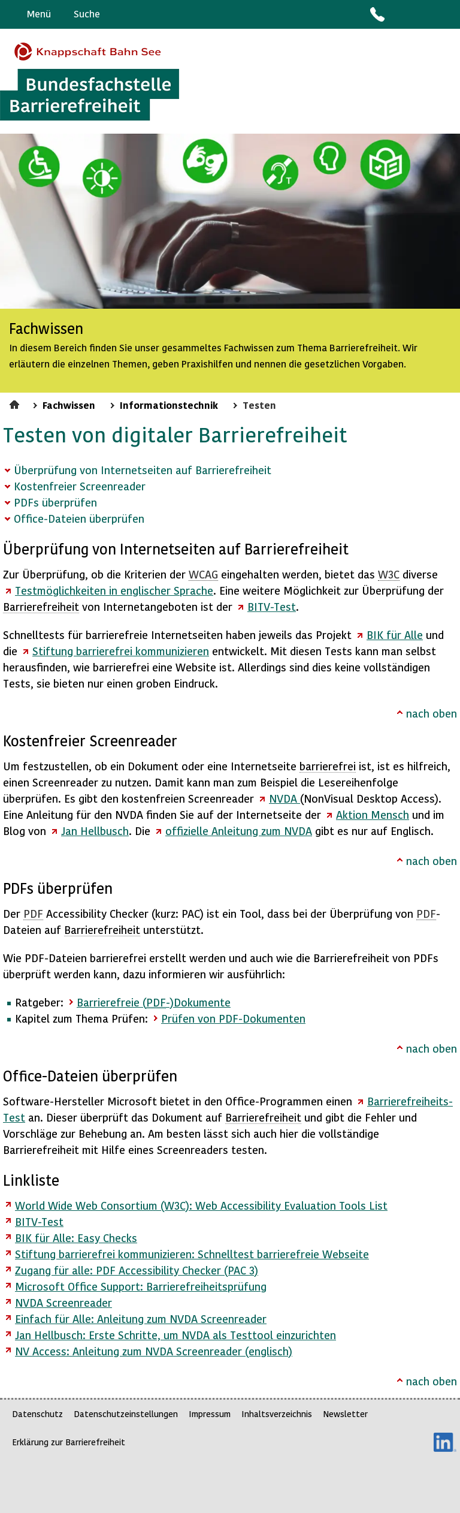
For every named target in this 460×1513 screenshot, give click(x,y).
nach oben (431, 713)
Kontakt (377, 14)
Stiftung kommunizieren (120, 650)
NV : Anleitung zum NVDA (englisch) (153, 1351)
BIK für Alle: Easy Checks (76, 1237)
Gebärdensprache (424, 14)
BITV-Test (39, 1221)
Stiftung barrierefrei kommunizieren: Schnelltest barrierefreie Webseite (192, 1253)
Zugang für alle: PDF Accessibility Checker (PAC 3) (136, 1270)
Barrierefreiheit (41, 606)
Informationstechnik (169, 404)
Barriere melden (401, 14)
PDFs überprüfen (55, 502)
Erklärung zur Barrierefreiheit (68, 1442)
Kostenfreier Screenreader (80, 486)
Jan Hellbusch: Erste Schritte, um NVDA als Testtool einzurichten (175, 1334)
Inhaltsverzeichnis (276, 1414)
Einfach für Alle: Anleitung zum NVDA (141, 1318)
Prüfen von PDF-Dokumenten (233, 1018)
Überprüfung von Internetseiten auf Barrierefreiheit (142, 469)
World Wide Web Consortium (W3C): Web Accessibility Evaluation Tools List (201, 1205)
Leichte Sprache (446, 14)
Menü (39, 13)
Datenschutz (37, 1414)
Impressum (210, 1414)
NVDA (284, 798)
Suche (87, 13)
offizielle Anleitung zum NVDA (238, 830)
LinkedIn (445, 1442)
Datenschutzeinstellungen (126, 1414)
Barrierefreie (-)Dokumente (154, 1002)
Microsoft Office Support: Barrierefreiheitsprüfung (141, 1286)
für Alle (395, 634)
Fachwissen (69, 404)
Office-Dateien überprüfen (79, 518)
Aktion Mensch (372, 814)
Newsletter (345, 1414)
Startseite (15, 403)
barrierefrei (327, 765)
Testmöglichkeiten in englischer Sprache (114, 590)
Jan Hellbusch (95, 830)
